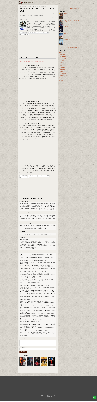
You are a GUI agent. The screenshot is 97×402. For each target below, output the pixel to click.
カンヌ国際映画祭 (23, 32)
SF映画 (60, 52)
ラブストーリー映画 (62, 64)
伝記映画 (60, 77)
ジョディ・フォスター (32, 32)
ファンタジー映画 (62, 58)
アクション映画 (62, 54)
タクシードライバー (31, 21)
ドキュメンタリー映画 (63, 75)
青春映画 (60, 65)
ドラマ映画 (61, 62)
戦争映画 (60, 78)
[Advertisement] (37, 46)
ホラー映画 (61, 71)
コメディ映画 (61, 60)
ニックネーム (22, 348)
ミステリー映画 (62, 69)
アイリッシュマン (30, 368)
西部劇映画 (61, 80)
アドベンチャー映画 (62, 56)
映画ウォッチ (26, 2)
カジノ (42, 368)
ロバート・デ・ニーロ (24, 34)
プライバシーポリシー (53, 396)
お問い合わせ (42, 396)
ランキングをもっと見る (74, 47)
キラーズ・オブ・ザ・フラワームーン (22, 369)
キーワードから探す (75, 8)
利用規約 (47, 396)
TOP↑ (94, 397)
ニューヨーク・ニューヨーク (37, 369)
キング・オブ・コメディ (51, 369)
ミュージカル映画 (62, 73)
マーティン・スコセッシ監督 (43, 32)
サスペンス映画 (62, 67)
